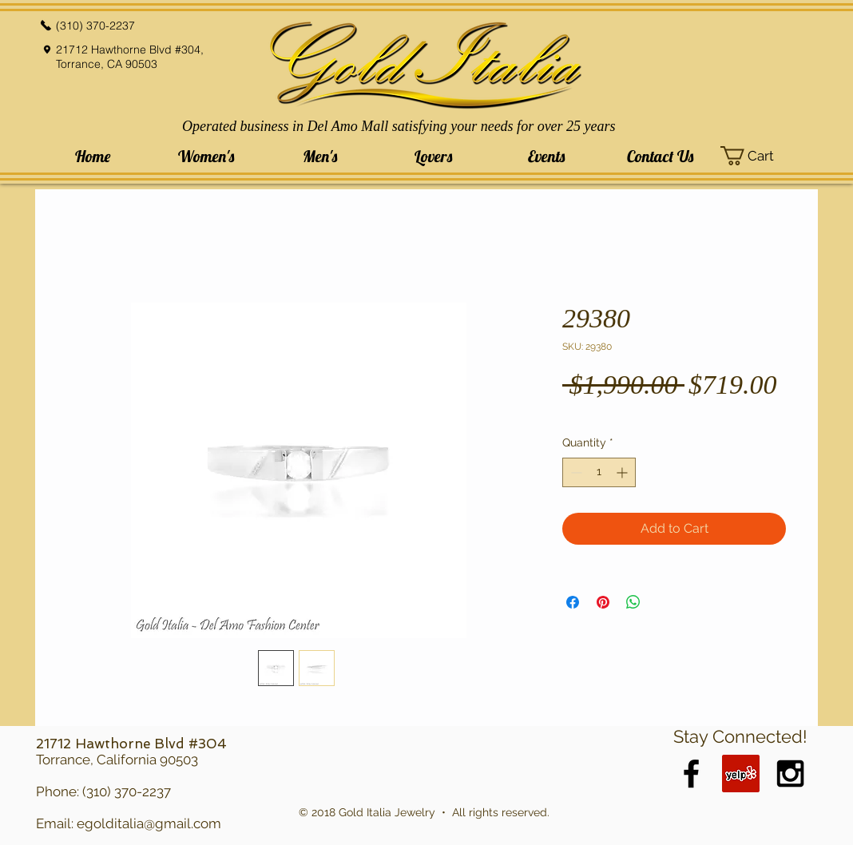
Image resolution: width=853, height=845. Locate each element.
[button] (206, 156)
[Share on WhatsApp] (633, 602)
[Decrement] (575, 472)
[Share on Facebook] (572, 602)
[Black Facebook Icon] (691, 773)
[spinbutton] (599, 472)
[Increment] (623, 472)
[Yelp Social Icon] (741, 773)
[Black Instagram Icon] (790, 773)
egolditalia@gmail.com (149, 823)
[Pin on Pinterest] (603, 602)
